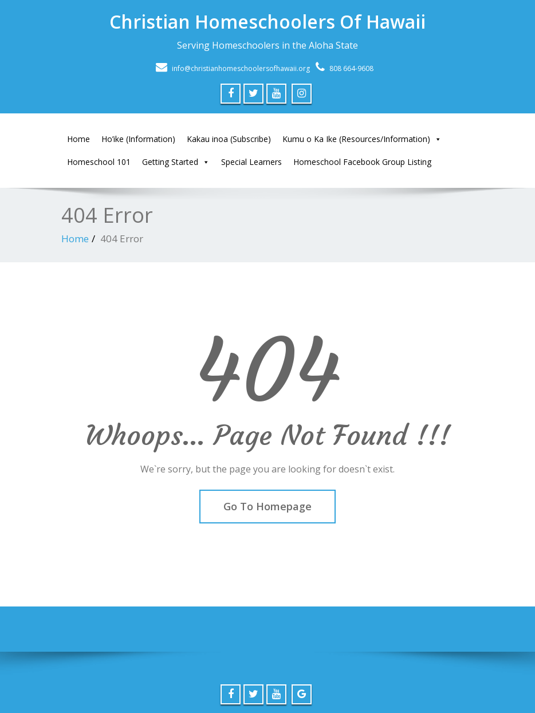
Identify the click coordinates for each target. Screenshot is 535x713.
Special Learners (251, 161)
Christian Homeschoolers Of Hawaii (267, 21)
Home (78, 138)
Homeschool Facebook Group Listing (362, 161)
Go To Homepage (267, 506)
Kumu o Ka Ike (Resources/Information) (362, 139)
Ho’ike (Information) (138, 138)
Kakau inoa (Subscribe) (229, 138)
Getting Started (176, 162)
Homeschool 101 (99, 161)
